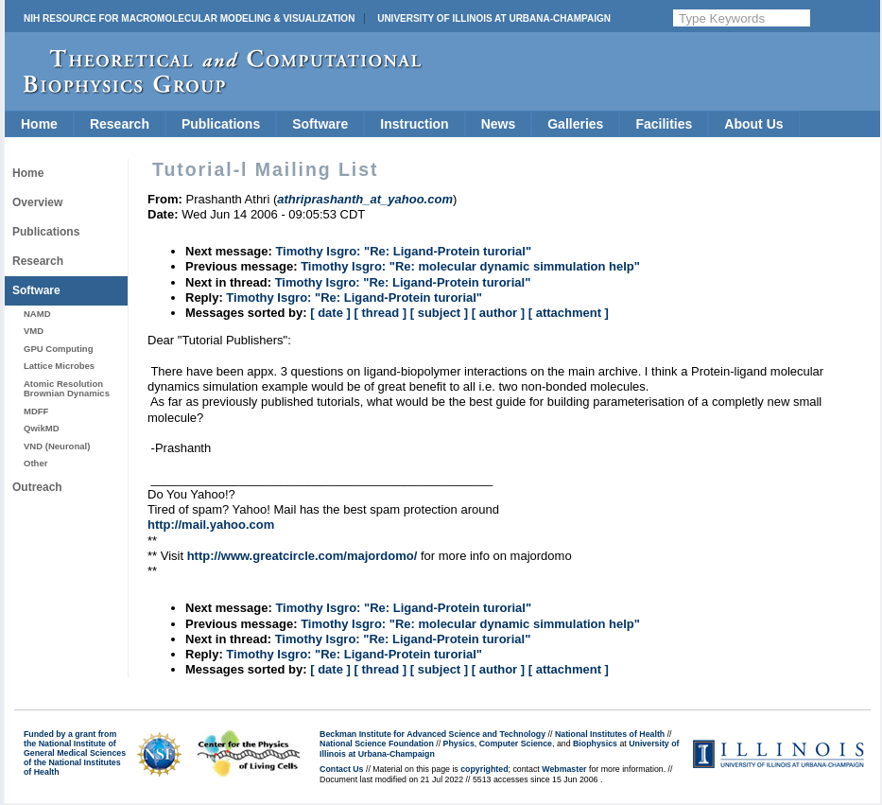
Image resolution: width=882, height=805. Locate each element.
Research (119, 123)
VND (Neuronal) (57, 446)
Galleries (575, 123)
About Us (753, 123)
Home (39, 123)
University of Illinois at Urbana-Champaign (494, 18)
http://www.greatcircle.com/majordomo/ (302, 556)
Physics (459, 743)
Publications (221, 123)
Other (35, 463)
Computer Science (515, 743)
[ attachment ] (568, 313)
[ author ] (498, 313)
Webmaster (564, 769)
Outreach (37, 487)
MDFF (36, 411)
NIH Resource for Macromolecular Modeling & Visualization (189, 18)
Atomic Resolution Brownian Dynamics (67, 388)
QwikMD (42, 428)
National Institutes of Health (610, 734)
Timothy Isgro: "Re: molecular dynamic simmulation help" (470, 266)
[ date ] (330, 313)
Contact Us (341, 769)
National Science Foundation (377, 743)
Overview (37, 202)
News (498, 123)
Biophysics (595, 743)
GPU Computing (58, 348)
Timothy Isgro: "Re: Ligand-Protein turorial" (403, 251)
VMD (33, 330)
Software (320, 123)
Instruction (414, 123)
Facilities (663, 123)
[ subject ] (439, 313)
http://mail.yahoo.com (210, 524)
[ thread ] (380, 313)
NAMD (37, 313)
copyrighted (484, 769)
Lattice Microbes (59, 365)
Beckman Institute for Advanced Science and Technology (432, 734)
